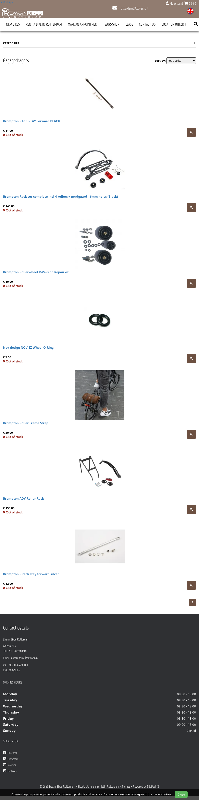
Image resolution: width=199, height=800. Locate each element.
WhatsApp (6, 2)
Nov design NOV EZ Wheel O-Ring (28, 347)
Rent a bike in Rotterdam (44, 24)
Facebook (10, 753)
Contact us (147, 24)
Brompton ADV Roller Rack (23, 498)
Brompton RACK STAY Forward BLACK (31, 121)
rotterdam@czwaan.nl (130, 8)
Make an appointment (83, 24)
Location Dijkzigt (174, 24)
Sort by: (160, 61)
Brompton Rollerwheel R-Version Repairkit (36, 272)
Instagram (10, 759)
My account (175, 3)
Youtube (9, 765)
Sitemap (125, 786)
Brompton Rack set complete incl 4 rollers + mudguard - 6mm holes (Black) (60, 196)
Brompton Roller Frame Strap (25, 423)
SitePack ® (153, 786)
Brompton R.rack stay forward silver (31, 574)
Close (181, 794)
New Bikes (13, 24)
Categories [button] (99, 43)
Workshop (112, 24)
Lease (129, 24)
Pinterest (10, 771)
